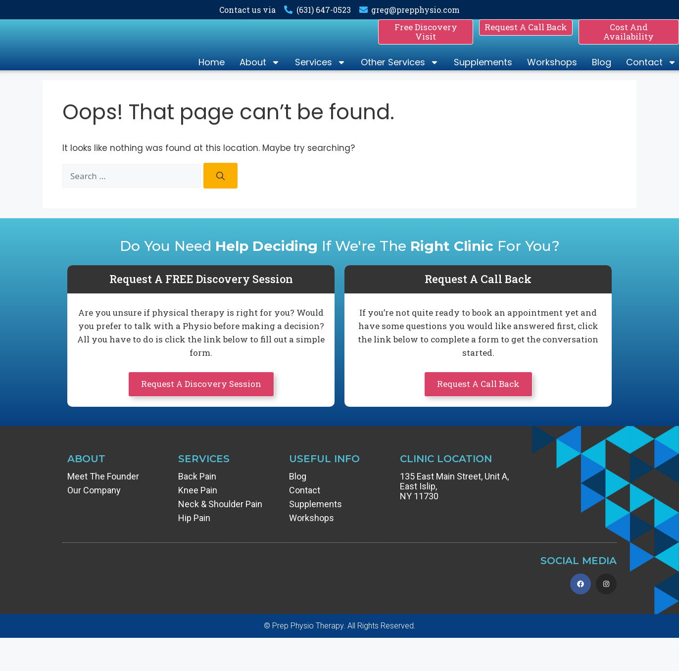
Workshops (552, 71)
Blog (601, 71)
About (260, 71)
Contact (651, 71)
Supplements (483, 71)
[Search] (220, 193)
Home (211, 71)
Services (320, 71)
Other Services (400, 71)
